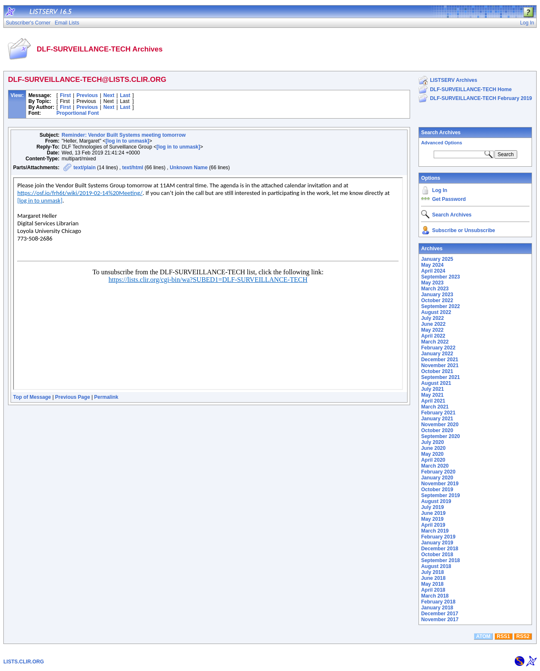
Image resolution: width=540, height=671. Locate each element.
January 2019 (437, 543)
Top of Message (32, 397)
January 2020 (437, 478)
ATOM (483, 636)
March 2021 (434, 407)
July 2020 (432, 442)
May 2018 (432, 584)
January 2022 (437, 354)
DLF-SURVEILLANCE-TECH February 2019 (481, 98)
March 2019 (434, 531)
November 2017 (440, 619)
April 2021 (433, 401)
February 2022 (438, 348)
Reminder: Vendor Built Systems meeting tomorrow (124, 135)
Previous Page (72, 397)
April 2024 (433, 271)
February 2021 (438, 413)
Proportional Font (78, 113)
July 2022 (432, 318)
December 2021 (439, 360)
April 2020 (433, 460)
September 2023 (440, 277)
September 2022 (440, 306)
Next (108, 95)
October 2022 (437, 300)
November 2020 (440, 424)
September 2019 (440, 495)
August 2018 (436, 566)
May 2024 (432, 265)
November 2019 (440, 484)
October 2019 (437, 489)
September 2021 (440, 377)
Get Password (449, 199)
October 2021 (437, 371)
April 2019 (433, 525)
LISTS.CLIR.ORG (23, 662)
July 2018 (432, 572)
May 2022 (432, 330)
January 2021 (437, 419)
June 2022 (433, 324)
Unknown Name (189, 167)
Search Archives (441, 132)
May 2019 (432, 519)
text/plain (84, 167)
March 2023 (434, 289)
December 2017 (439, 614)
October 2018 (437, 554)
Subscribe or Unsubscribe (463, 230)
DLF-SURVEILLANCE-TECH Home (471, 89)
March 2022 (434, 342)
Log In (439, 190)
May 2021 (432, 395)
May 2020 (432, 454)
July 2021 (432, 389)
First (65, 95)
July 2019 (432, 507)
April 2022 (433, 336)
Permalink (106, 397)
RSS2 (522, 636)
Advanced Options (441, 142)
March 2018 (434, 596)
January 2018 (437, 608)
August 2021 (436, 383)
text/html (132, 167)
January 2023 (437, 295)
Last (125, 95)
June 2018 (433, 578)
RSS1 (503, 636)
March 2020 (434, 466)
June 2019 (433, 513)
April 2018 (433, 590)
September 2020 (440, 436)
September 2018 (440, 560)
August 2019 (436, 501)
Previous (87, 95)
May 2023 (432, 283)
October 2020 (437, 430)
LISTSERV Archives (453, 80)
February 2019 (438, 537)
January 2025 (437, 259)
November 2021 (440, 365)
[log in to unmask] (127, 141)
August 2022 (436, 312)
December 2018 (439, 549)
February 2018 (438, 602)
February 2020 (438, 472)
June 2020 (433, 448)
